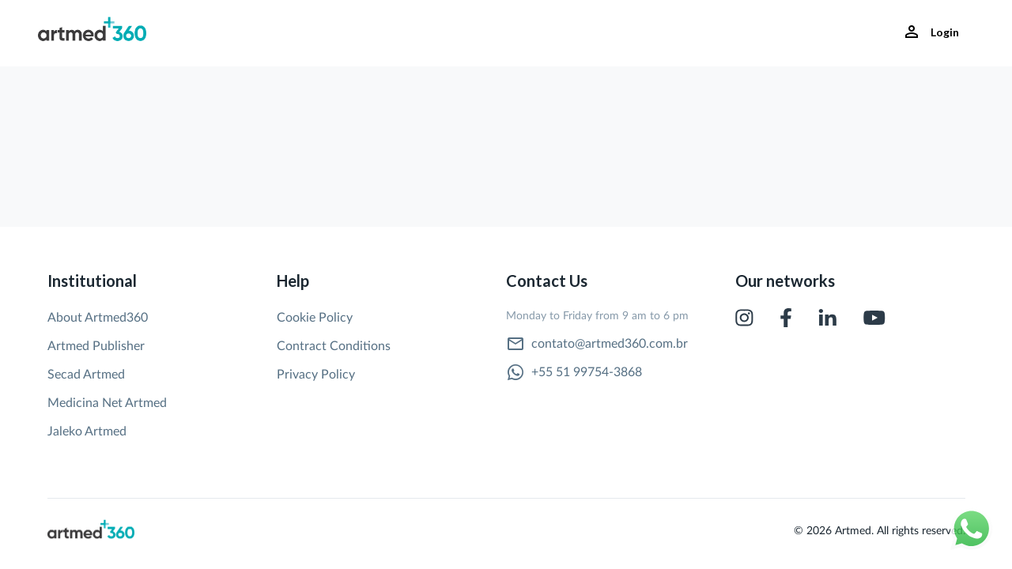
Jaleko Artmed (86, 431)
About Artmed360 (97, 317)
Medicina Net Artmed (107, 403)
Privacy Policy (316, 374)
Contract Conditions (334, 346)
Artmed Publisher (96, 346)
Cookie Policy (315, 317)
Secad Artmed (86, 374)
